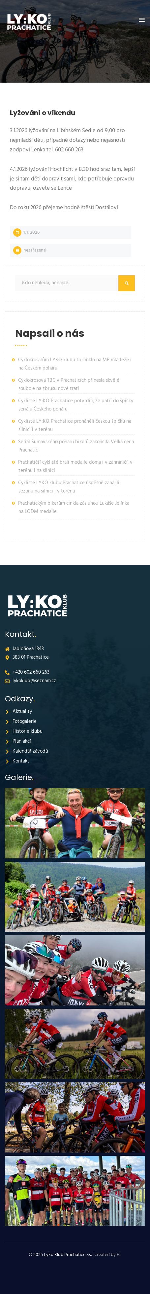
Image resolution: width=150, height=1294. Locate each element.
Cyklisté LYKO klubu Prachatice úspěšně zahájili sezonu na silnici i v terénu (68, 487)
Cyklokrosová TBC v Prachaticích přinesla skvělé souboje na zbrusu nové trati (68, 384)
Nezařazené (34, 250)
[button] (142, 20)
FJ (119, 1255)
